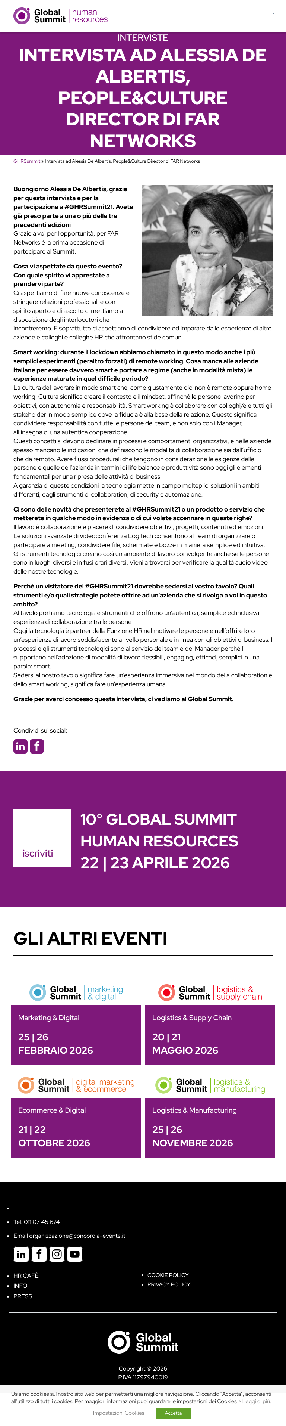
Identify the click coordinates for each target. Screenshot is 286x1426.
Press (22, 1296)
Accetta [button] (173, 1413)
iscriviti (38, 853)
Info (20, 1286)
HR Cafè (26, 1276)
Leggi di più (256, 1401)
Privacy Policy (168, 1284)
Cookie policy (168, 1275)
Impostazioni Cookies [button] (118, 1413)
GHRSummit (26, 161)
